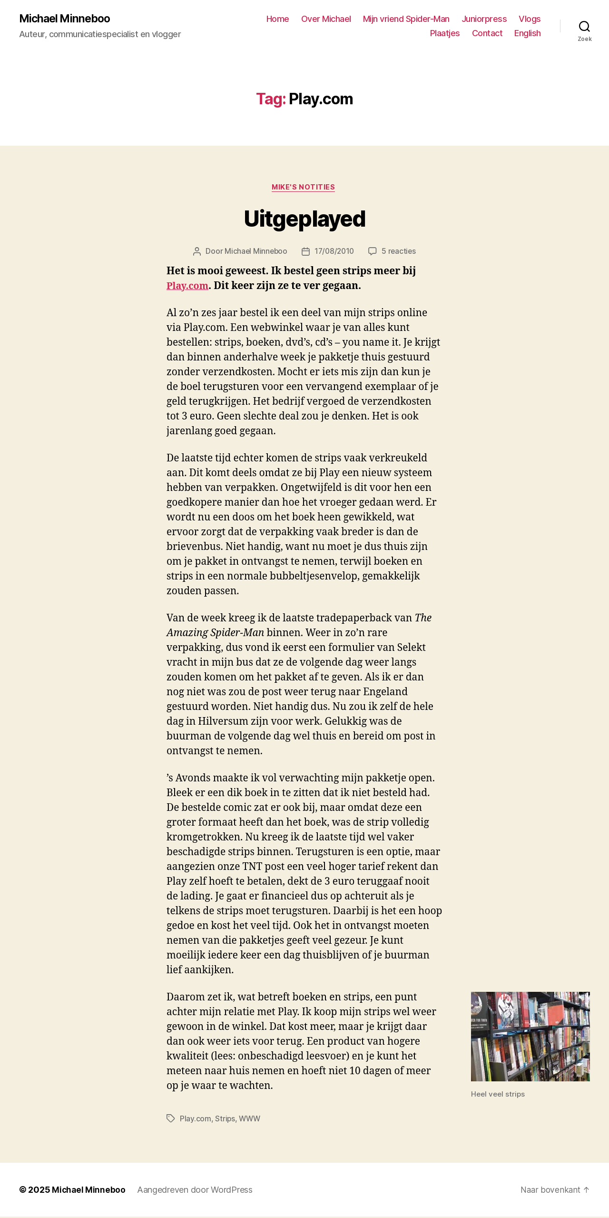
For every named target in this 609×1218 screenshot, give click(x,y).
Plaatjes (445, 34)
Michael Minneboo (66, 19)
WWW (250, 1120)
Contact (487, 34)
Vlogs (530, 19)
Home (277, 19)
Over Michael (326, 19)
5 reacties (400, 253)
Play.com (189, 287)
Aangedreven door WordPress (196, 1191)
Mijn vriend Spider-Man (406, 19)
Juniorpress (484, 19)
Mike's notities (304, 188)
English (527, 34)
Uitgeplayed (304, 220)
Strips (225, 1120)
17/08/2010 (334, 253)
